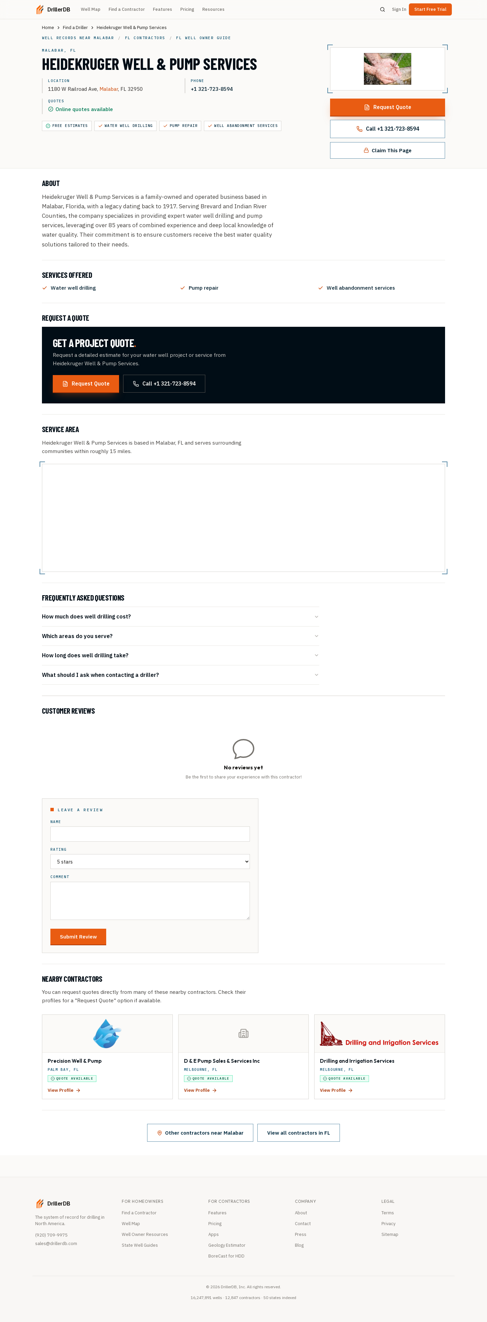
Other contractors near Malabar (200, 1132)
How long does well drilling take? (180, 655)
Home (48, 27)
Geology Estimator (227, 1245)
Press (300, 1234)
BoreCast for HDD (226, 1256)
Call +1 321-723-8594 (387, 128)
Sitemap (389, 1234)
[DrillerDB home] (52, 9)
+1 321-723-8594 (212, 88)
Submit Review (78, 936)
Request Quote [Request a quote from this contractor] (387, 107)
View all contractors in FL (298, 1132)
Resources (213, 9)
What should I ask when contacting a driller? (180, 674)
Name (55, 822)
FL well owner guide (203, 37)
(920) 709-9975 (51, 1235)
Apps (213, 1234)
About (301, 1213)
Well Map (90, 9)
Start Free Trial (430, 9)
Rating (58, 849)
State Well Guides (140, 1245)
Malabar (108, 88)
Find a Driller (75, 27)
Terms (387, 1213)
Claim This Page (388, 150)
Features (162, 9)
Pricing (187, 9)
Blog (299, 1245)
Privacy (388, 1223)
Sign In (399, 9)
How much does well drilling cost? (180, 616)
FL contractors (145, 37)
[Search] (382, 9)
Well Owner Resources (145, 1234)
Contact (303, 1223)
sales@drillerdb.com (56, 1243)
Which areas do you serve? (180, 635)
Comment (59, 877)
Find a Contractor (127, 9)
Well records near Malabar (78, 37)
